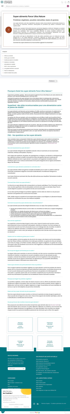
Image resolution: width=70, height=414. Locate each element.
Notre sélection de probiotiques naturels (45, 363)
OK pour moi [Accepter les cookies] (26, 406)
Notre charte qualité (40, 382)
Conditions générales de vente (58, 403)
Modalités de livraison (13, 386)
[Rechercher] (36, 6)
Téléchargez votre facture (14, 388)
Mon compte (11, 380)
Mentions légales (45, 403)
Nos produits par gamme (42, 359)
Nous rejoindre (39, 386)
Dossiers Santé (55, 305)
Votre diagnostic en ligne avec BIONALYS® (46, 390)
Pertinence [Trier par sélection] (53, 81)
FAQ (9, 384)
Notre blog (38, 388)
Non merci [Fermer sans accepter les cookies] (6, 406)
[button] (3, 411)
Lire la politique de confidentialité (9, 402)
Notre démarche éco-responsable (44, 384)
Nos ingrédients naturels (41, 366)
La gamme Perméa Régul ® (42, 368)
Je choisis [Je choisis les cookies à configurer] (16, 406)
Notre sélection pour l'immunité (43, 365)
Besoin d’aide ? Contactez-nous (15, 382)
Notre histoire (39, 380)
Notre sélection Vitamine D (42, 361)
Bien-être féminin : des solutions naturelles (46, 370)
